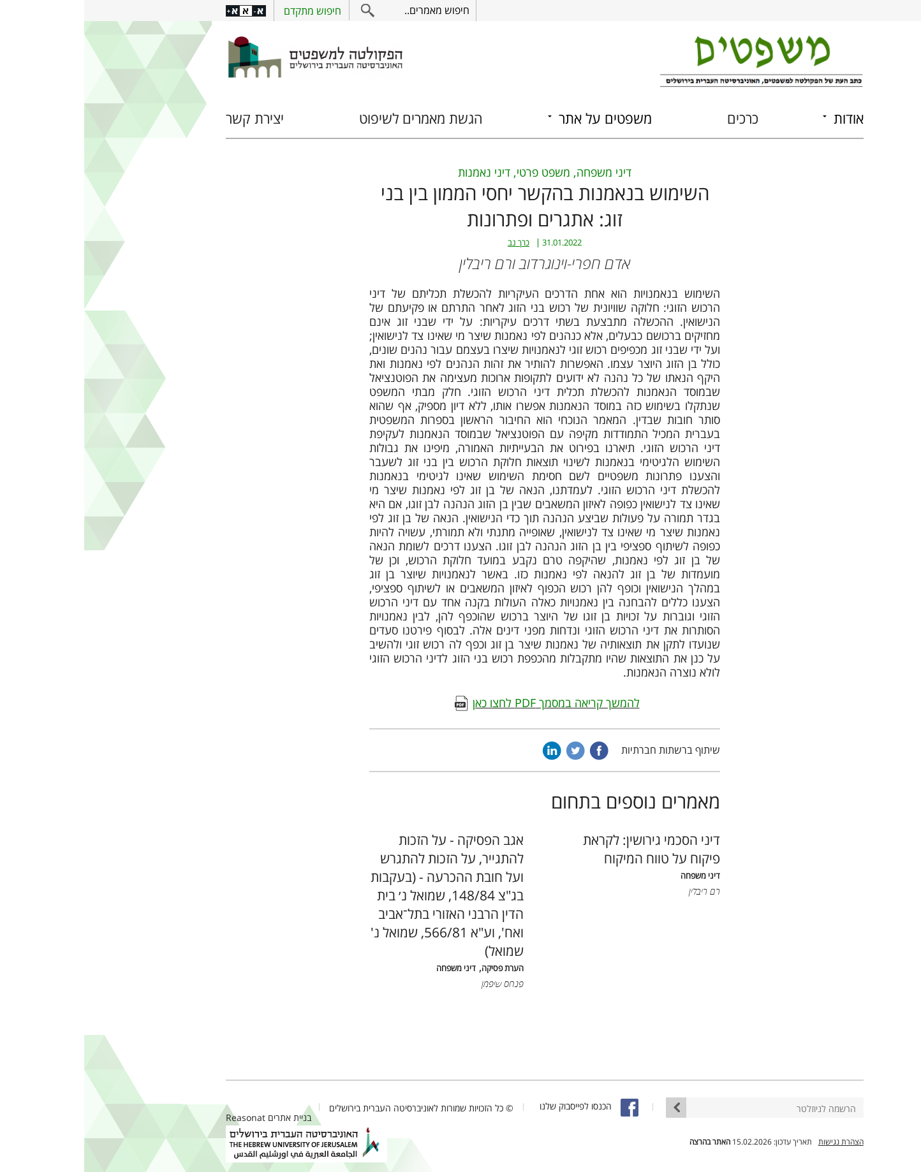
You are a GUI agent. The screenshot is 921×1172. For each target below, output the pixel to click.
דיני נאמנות (400, 172)
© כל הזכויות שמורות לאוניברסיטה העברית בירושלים (337, 1108)
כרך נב (434, 242)
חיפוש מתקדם (228, 11)
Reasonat (161, 1117)
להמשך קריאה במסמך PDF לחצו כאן (472, 702)
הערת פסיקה (418, 968)
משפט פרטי (459, 172)
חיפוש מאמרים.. (352, 10)
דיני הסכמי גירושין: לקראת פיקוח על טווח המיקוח (567, 848)
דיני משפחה (519, 172)
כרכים (658, 118)
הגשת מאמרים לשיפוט (337, 118)
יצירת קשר (171, 118)
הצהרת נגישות (756, 1141)
